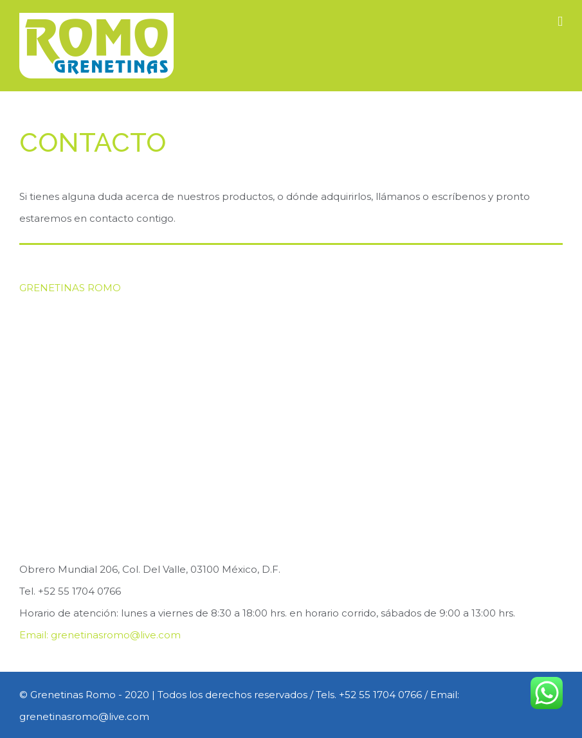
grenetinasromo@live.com (116, 635)
